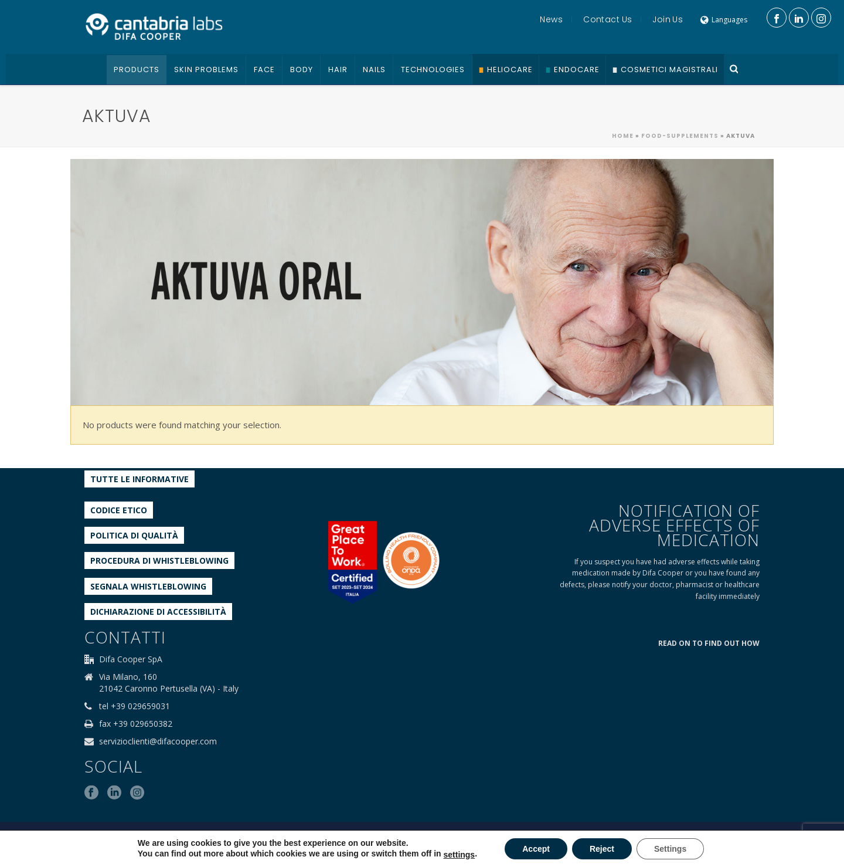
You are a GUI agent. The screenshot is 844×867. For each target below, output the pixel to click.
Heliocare (510, 69)
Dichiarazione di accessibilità (158, 611)
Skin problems (206, 69)
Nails (374, 69)
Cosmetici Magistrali (669, 69)
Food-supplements (680, 135)
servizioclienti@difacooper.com (158, 741)
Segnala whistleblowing (148, 586)
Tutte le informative (139, 479)
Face (264, 69)
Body (301, 69)
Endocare (577, 69)
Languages (723, 20)
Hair (338, 69)
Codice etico (118, 510)
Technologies (433, 69)
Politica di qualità (134, 535)
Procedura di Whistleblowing (159, 560)
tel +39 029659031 (134, 706)
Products (136, 69)
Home (623, 135)
